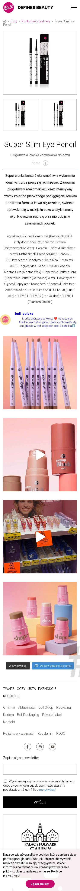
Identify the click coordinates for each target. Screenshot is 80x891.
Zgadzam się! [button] (40, 883)
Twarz (9, 689)
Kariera (8, 715)
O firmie (9, 707)
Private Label (52, 715)
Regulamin (45, 733)
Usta (32, 689)
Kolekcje (11, 696)
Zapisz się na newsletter (21, 758)
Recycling (63, 707)
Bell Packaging (28, 715)
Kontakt (9, 722)
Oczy (13, 21)
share (40, 163)
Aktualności (26, 707)
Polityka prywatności (18, 733)
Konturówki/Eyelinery (36, 21)
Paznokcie (47, 689)
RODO (60, 733)
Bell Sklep (46, 707)
